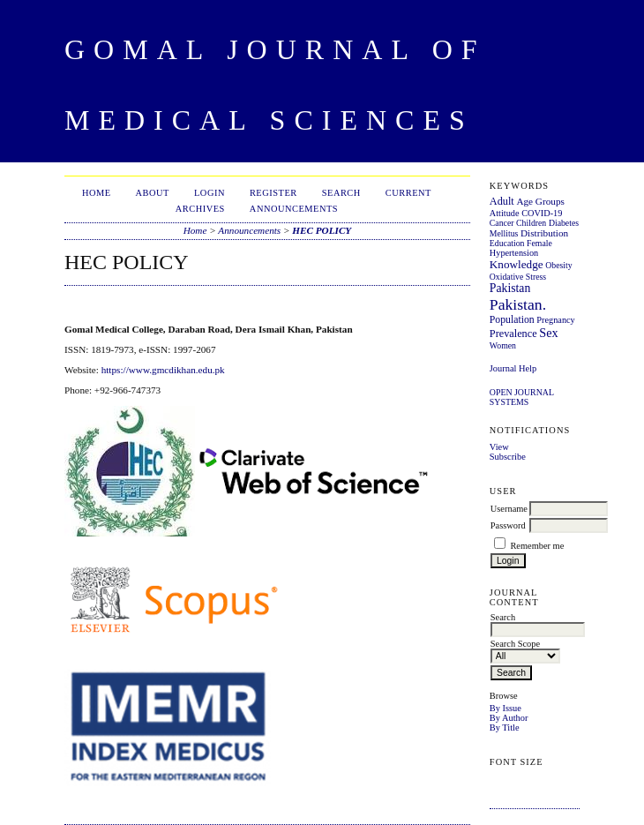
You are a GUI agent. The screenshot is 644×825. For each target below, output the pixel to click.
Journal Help (513, 368)
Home (96, 193)
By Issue (505, 708)
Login (209, 193)
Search (341, 193)
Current (408, 193)
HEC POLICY (321, 230)
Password (508, 525)
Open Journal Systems (522, 397)
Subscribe (508, 456)
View (499, 447)
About (152, 193)
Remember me (537, 546)
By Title (505, 727)
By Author (509, 718)
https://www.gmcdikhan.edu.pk (163, 369)
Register (273, 193)
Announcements (294, 209)
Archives (200, 209)
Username (509, 509)
